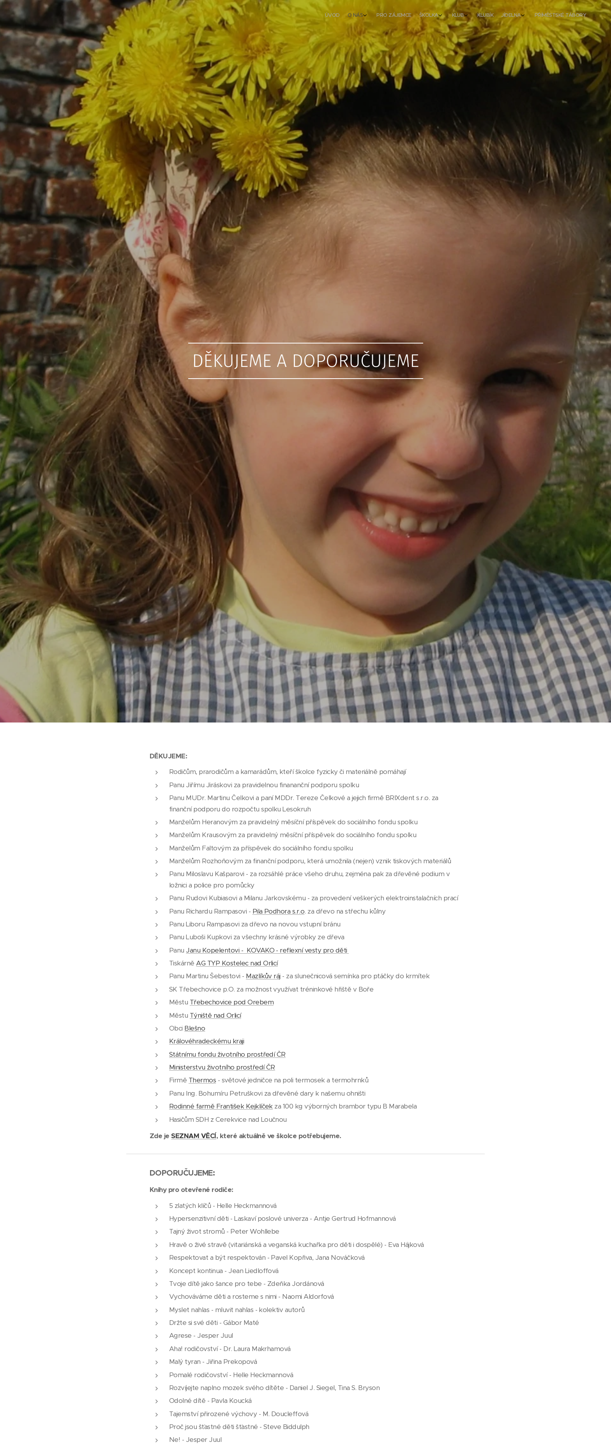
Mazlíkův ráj (263, 976)
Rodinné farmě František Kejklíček (221, 1106)
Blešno (194, 1028)
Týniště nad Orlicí (215, 1015)
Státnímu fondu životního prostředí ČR (227, 1054)
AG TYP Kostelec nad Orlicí (237, 963)
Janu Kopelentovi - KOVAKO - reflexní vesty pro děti (267, 950)
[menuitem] (509, 16)
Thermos (202, 1080)
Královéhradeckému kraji (206, 1041)
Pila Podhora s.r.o (279, 911)
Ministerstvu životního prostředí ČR (222, 1067)
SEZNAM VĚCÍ (193, 1136)
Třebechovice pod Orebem (232, 1002)
